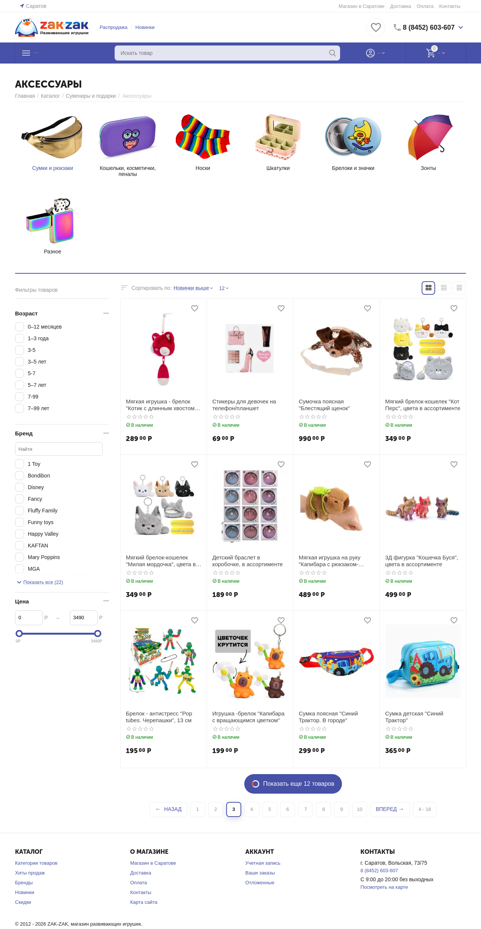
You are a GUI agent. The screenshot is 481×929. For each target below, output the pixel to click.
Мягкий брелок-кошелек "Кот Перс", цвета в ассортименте (420, 404)
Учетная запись (263, 863)
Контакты (449, 6)
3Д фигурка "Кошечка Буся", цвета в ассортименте (419, 560)
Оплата (425, 6)
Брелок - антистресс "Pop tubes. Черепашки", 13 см (157, 716)
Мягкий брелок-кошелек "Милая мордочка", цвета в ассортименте (159, 560)
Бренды (24, 882)
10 (359, 809)
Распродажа (113, 27)
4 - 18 (423, 809)
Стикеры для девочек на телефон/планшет (242, 404)
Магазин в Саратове (361, 6)
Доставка (400, 6)
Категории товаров (36, 863)
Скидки (23, 902)
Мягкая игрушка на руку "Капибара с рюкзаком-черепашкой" (328, 560)
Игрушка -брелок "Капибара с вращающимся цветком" (248, 716)
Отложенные (259, 882)
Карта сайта (143, 902)
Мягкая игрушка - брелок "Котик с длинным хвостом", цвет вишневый (160, 404)
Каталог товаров (61, 53)
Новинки (144, 27)
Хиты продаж (30, 873)
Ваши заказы (260, 873)
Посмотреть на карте (384, 887)
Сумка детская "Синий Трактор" (412, 716)
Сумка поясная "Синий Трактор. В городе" (326, 716)
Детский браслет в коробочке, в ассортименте (248, 560)
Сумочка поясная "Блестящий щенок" (335, 404)
